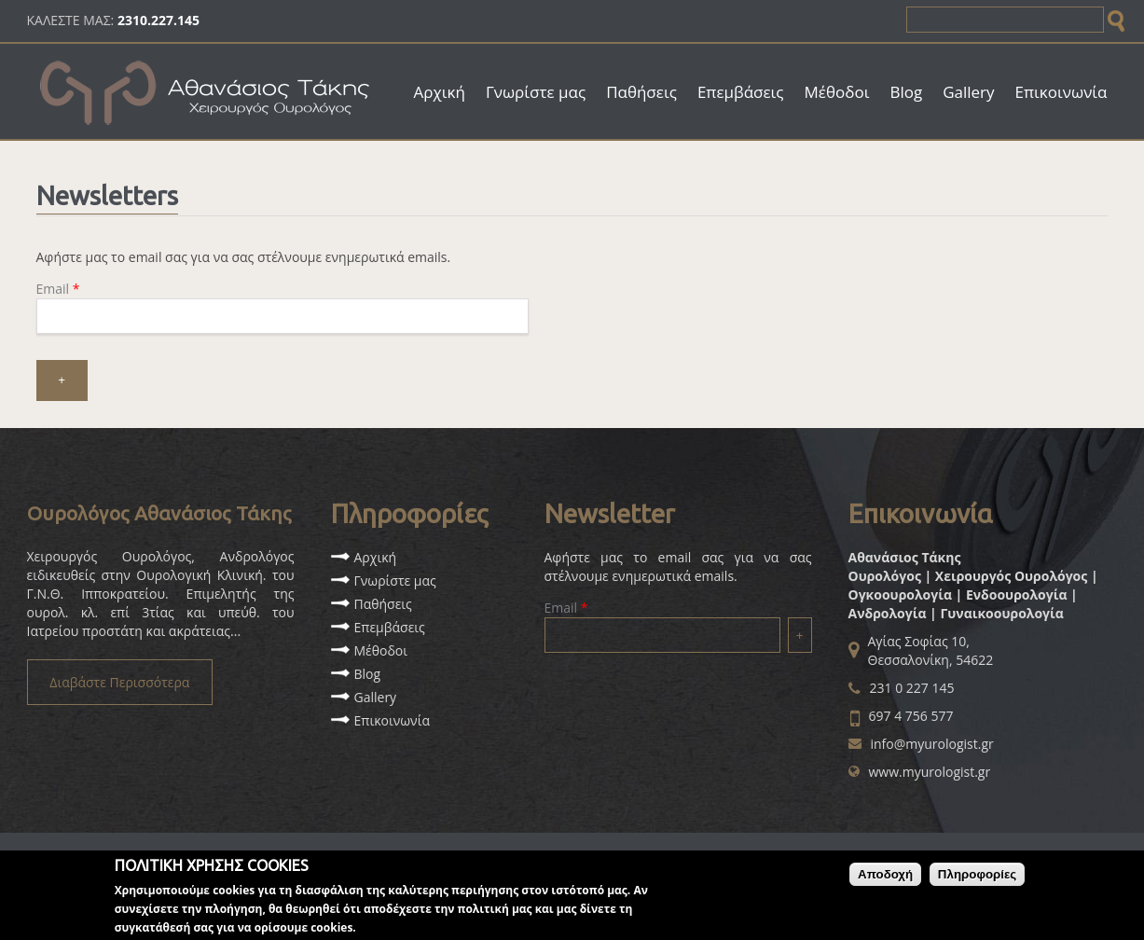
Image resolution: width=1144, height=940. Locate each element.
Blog (905, 92)
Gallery (968, 92)
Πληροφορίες (977, 880)
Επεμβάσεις (740, 92)
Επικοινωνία (1061, 92)
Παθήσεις (641, 92)
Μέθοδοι (837, 92)
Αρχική (439, 92)
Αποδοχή (885, 880)
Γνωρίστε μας (536, 92)
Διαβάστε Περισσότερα (119, 682)
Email (58, 288)
